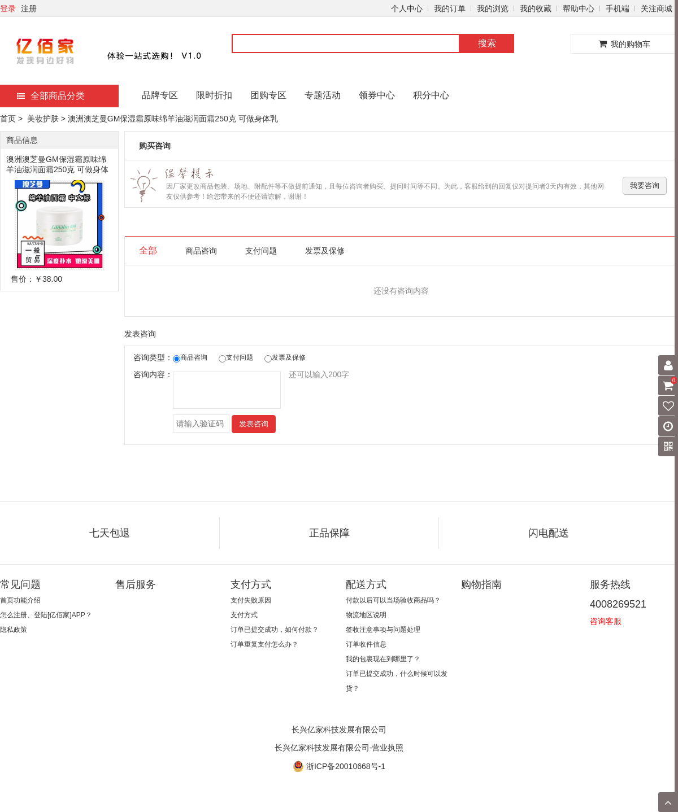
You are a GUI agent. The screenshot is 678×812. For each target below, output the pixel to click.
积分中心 (431, 95)
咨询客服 (605, 621)
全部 (148, 250)
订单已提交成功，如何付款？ (275, 630)
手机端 (617, 8)
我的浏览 (492, 8)
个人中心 (407, 8)
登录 (8, 8)
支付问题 (261, 250)
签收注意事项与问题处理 (383, 630)
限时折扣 (214, 95)
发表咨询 (253, 424)
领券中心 (377, 95)
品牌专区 (160, 95)
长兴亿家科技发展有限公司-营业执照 (339, 747)
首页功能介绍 (20, 600)
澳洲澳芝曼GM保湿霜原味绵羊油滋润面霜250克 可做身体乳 (57, 164)
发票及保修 (325, 250)
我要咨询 (644, 185)
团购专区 (268, 95)
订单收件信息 (366, 644)
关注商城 (656, 8)
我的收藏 (535, 8)
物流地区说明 (366, 615)
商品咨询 (201, 250)
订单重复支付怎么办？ (264, 644)
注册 (29, 8)
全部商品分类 (51, 96)
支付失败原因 (251, 600)
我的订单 (450, 8)
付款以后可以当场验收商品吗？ (393, 600)
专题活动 (323, 95)
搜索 (487, 43)
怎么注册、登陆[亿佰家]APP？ (46, 615)
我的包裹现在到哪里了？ (383, 659)
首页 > (12, 118)
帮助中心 (578, 8)
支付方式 (244, 615)
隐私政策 (13, 630)
